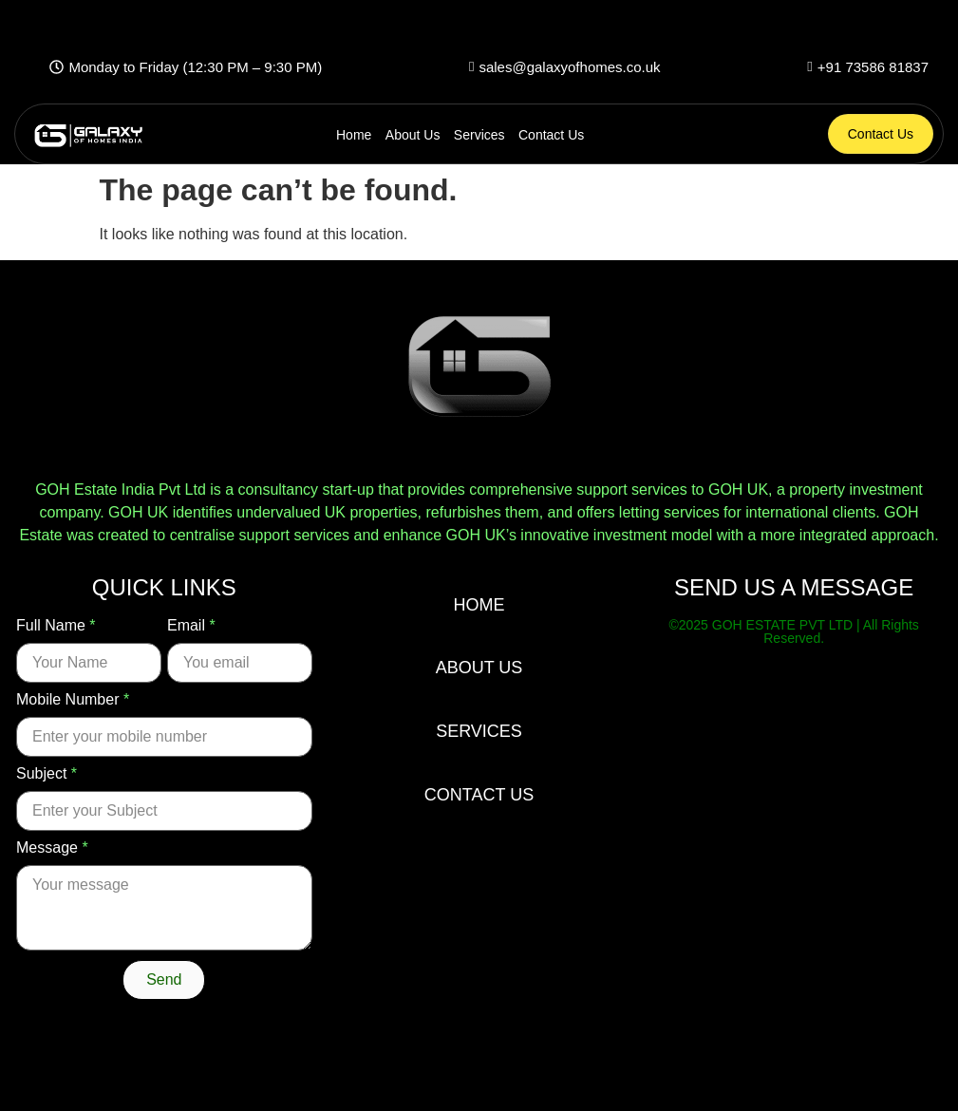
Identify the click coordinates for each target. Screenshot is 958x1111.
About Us (413, 134)
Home (353, 134)
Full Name (56, 625)
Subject (46, 773)
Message (52, 848)
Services (479, 134)
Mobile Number (72, 699)
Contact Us (551, 134)
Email (191, 625)
